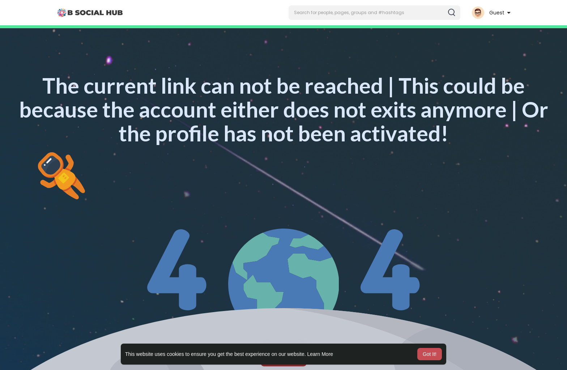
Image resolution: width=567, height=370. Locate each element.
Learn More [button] (320, 354)
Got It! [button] (429, 354)
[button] (374, 12)
